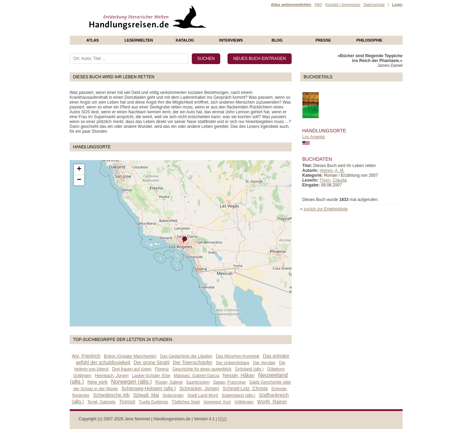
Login (397, 4)
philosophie (369, 40)
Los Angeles (313, 136)
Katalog (185, 40)
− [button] (79, 180)
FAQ (318, 4)
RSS (222, 419)
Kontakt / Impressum (342, 4)
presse (323, 40)
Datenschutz (374, 4)
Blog (277, 40)
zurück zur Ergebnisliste (326, 209)
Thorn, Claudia (333, 180)
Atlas (92, 40)
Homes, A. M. (332, 170)
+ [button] (79, 169)
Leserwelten (139, 40)
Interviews (231, 40)
